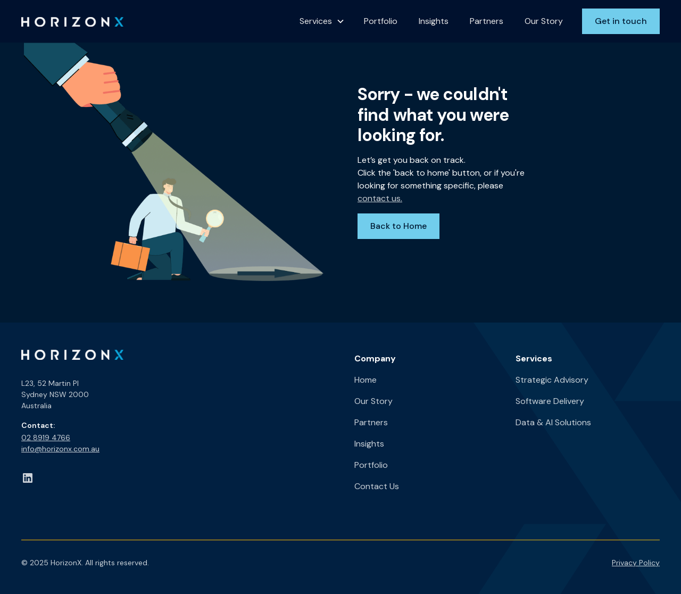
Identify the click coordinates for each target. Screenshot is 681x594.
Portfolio (380, 21)
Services (316, 21)
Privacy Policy (636, 562)
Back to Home (398, 226)
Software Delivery (550, 401)
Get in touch (621, 21)
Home (365, 379)
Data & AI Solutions (553, 422)
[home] (72, 21)
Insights (434, 21)
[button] (322, 21)
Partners (486, 21)
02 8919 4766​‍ (45, 437)
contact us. (380, 198)
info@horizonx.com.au (60, 448)
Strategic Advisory (552, 379)
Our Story (544, 21)
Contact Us (376, 486)
